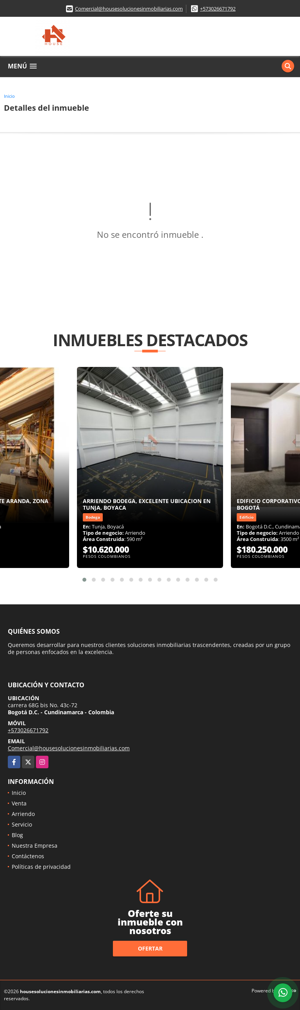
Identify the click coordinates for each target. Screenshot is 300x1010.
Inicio (9, 96)
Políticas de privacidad (41, 866)
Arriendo (23, 814)
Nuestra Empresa (34, 845)
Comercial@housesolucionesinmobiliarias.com (129, 8)
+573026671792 (218, 8)
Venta (19, 803)
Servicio (22, 824)
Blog (17, 835)
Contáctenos (28, 856)
